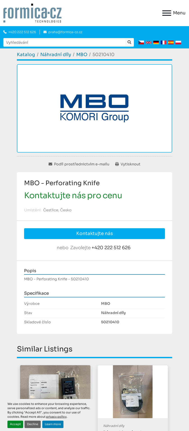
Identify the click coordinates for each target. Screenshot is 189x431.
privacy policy (56, 417)
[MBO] (81, 54)
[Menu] (166, 13)
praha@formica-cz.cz (65, 32)
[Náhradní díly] (55, 54)
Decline (32, 424)
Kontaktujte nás (94, 233)
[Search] (64, 42)
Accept (15, 424)
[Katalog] (26, 54)
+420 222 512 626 (22, 32)
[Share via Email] (79, 164)
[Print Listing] (127, 164)
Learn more (53, 424)
